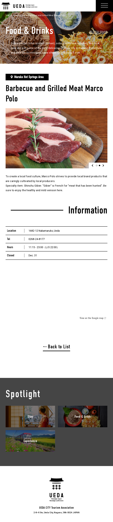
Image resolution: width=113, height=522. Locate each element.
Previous (93, 165)
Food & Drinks (19, 15)
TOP (8, 15)
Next (103, 165)
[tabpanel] (56, 138)
